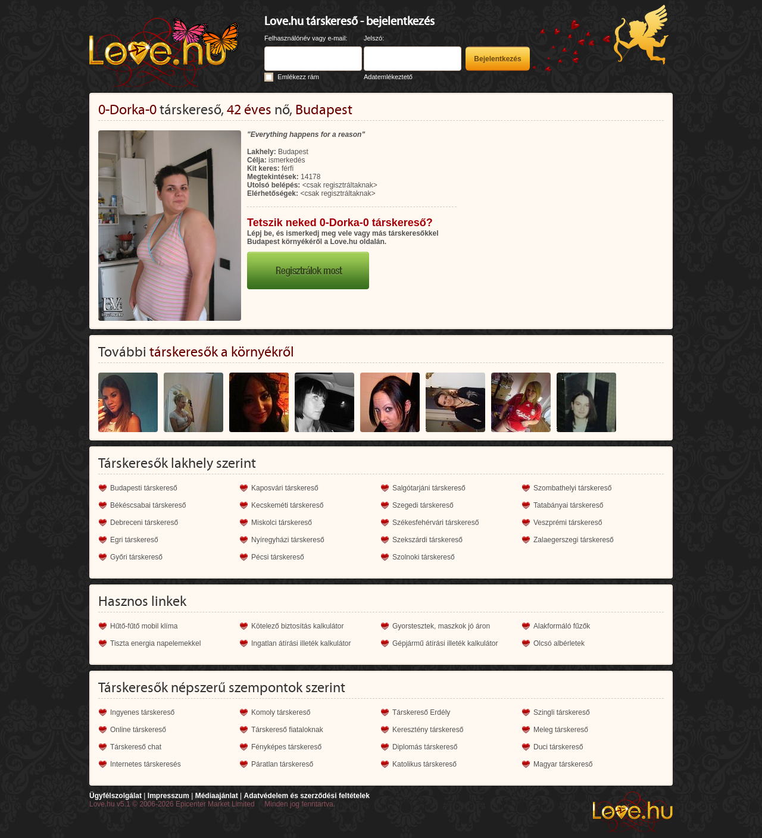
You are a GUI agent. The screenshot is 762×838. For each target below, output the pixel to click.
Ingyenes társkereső (142, 712)
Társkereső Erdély (421, 712)
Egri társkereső (134, 540)
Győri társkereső (136, 557)
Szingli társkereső (561, 712)
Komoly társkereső (280, 712)
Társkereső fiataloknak (287, 730)
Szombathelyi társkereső (572, 488)
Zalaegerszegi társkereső (573, 540)
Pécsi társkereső (277, 557)
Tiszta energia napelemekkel (155, 643)
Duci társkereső (558, 747)
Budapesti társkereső (143, 488)
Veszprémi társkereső (567, 522)
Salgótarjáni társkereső (429, 488)
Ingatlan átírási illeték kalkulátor (301, 643)
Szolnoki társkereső (423, 557)
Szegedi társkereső (423, 505)
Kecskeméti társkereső (287, 505)
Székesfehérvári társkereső (435, 522)
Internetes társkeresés (145, 764)
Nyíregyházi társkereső (287, 540)
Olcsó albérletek (559, 643)
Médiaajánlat (216, 796)
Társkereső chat (135, 747)
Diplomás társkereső (424, 747)
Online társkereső (138, 730)
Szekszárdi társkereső (427, 540)
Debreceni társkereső (144, 522)
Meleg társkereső (560, 730)
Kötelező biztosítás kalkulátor (297, 626)
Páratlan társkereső (282, 764)
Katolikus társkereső (424, 764)
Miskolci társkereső (281, 522)
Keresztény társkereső (427, 730)
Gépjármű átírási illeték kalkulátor (445, 643)
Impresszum (168, 796)
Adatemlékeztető (388, 76)
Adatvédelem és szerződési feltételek (306, 796)
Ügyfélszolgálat (115, 796)
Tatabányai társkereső (568, 505)
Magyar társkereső (562, 764)
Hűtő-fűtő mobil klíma (143, 626)
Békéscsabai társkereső (148, 505)
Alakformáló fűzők (561, 626)
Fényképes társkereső (286, 747)
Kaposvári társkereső (284, 488)
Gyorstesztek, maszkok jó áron (441, 626)
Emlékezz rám (298, 76)
